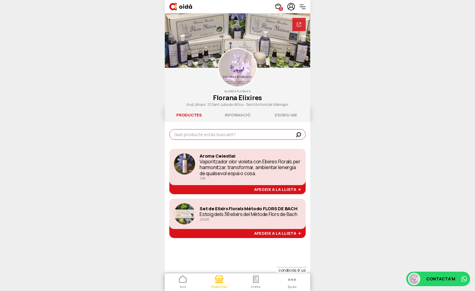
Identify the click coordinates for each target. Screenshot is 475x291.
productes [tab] (189, 115)
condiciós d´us (292, 270)
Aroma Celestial (217, 156)
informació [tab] (238, 115)
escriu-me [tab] (286, 115)
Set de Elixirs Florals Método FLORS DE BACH (248, 208)
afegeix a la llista (277, 189)
